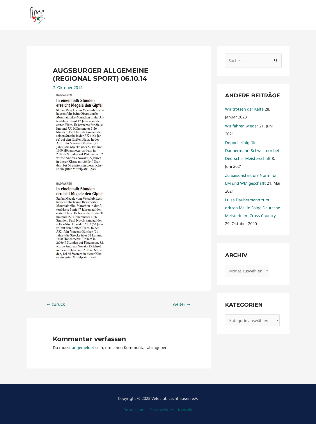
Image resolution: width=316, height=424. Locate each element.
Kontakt (185, 409)
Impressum (134, 409)
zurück (55, 304)
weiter (182, 304)
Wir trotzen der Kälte (244, 109)
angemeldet (83, 347)
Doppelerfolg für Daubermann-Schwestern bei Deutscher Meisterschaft (252, 150)
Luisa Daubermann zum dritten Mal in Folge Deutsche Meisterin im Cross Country (252, 207)
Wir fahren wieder (241, 126)
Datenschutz (161, 409)
